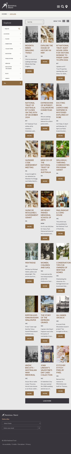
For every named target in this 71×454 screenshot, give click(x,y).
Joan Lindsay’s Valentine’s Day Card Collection (46, 370)
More (29, 71)
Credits (14, 444)
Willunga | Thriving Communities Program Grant (62, 165)
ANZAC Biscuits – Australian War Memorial (31, 370)
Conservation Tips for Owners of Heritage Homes (63, 267)
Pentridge (30, 263)
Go (5, 83)
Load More (47, 401)
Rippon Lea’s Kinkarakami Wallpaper (31, 317)
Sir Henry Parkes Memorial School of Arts (46, 215)
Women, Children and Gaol (45, 265)
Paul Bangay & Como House (62, 212)
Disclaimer (21, 444)
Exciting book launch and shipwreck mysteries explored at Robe (62, 110)
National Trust (11, 5)
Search (19, 28)
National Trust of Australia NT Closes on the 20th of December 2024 (31, 110)
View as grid (63, 21)
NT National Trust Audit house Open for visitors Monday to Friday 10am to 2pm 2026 (62, 52)
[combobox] (35, 22)
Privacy (28, 444)
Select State (66, 6)
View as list (67, 21)
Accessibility (6, 444)
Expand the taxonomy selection (20, 38)
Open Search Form (62, 6)
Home (4, 14)
